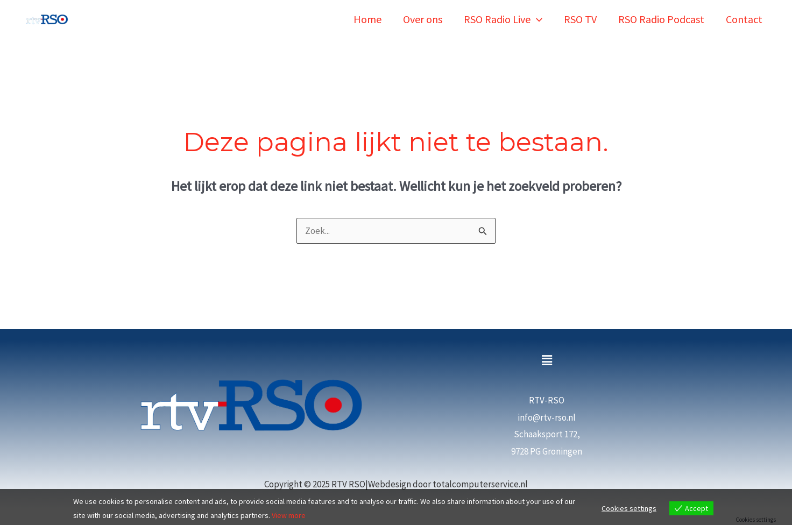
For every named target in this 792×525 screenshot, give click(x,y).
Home (367, 19)
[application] (536, 19)
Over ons (422, 19)
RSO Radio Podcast (661, 19)
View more (289, 515)
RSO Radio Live (503, 19)
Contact (744, 19)
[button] (547, 361)
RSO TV (580, 19)
